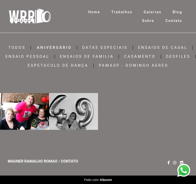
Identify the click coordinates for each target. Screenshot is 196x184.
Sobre (148, 21)
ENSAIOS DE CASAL (162, 48)
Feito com (98, 180)
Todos (17, 48)
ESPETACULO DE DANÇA (58, 65)
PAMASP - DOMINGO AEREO (133, 65)
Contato (173, 21)
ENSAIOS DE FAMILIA (87, 57)
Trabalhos (121, 12)
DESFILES (178, 57)
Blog (177, 12)
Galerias (153, 12)
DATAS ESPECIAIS (105, 48)
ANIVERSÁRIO (54, 48)
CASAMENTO (139, 57)
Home (94, 12)
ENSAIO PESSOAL (27, 57)
